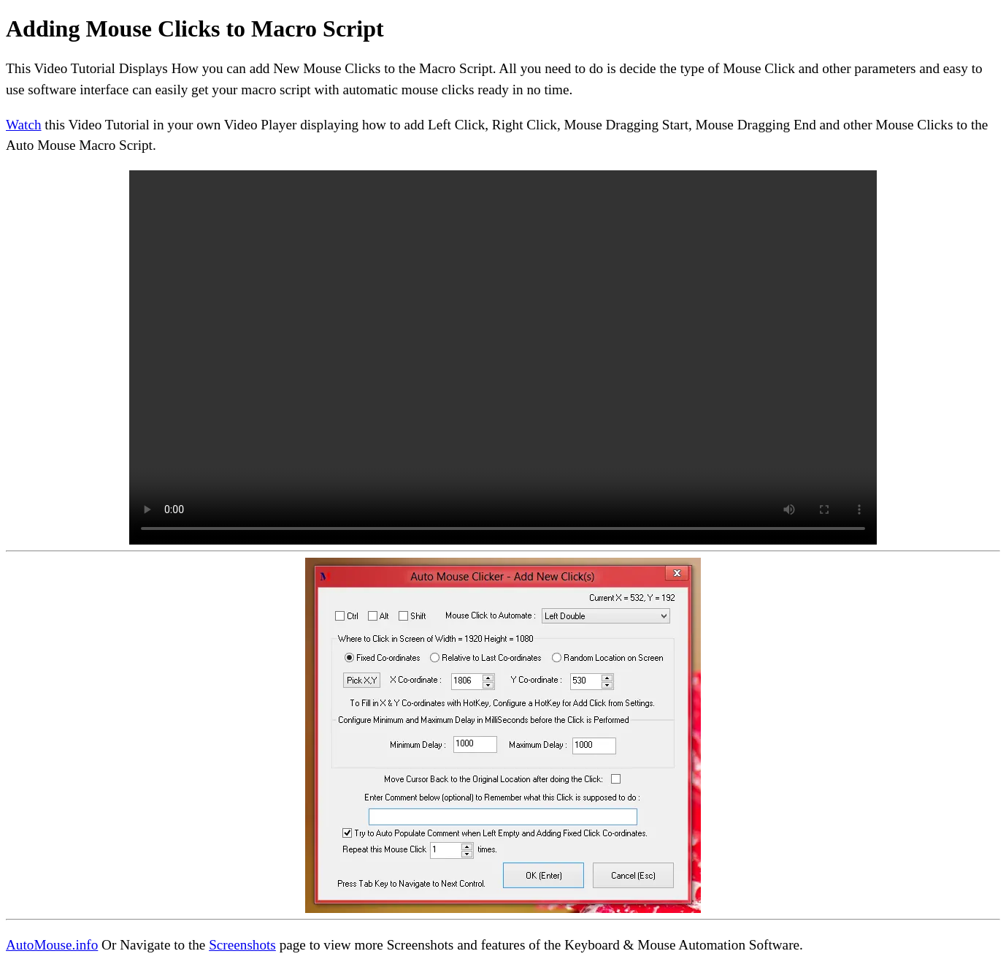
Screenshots (242, 944)
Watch (24, 124)
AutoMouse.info (52, 944)
